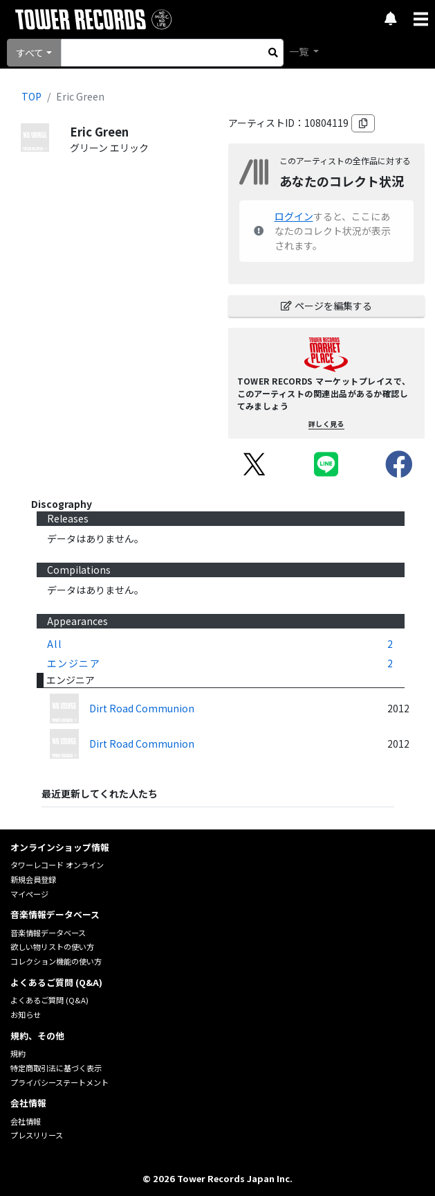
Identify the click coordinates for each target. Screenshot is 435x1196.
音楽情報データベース (48, 932)
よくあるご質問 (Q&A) (49, 999)
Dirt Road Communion (141, 708)
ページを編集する (326, 306)
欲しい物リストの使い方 (52, 946)
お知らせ (25, 1014)
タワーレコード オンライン (57, 864)
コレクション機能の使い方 (56, 961)
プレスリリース (36, 1135)
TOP (31, 96)
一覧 (300, 51)
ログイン (294, 216)
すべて (30, 53)
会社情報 (25, 1121)
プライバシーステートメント (59, 1082)
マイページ (29, 893)
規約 (18, 1053)
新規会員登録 (33, 879)
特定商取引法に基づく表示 (56, 1067)
